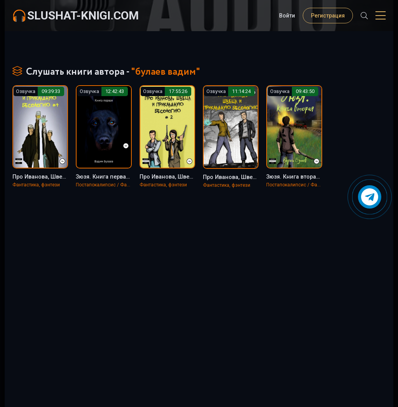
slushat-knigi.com (83, 15)
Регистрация (328, 15)
